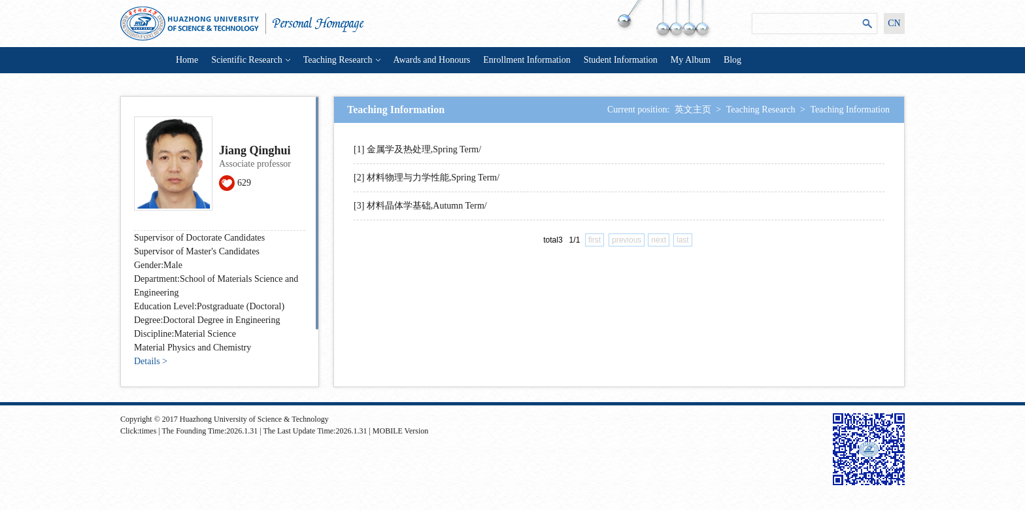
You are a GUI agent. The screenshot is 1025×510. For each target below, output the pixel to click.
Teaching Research (341, 60)
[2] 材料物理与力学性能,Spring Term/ (426, 177)
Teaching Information (850, 109)
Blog (732, 60)
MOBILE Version (400, 430)
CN (894, 23)
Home (187, 60)
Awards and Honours (432, 60)
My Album (691, 60)
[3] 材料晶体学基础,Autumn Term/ (420, 206)
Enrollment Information (526, 60)
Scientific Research (250, 60)
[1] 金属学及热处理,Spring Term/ (417, 149)
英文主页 (693, 109)
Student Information (621, 60)
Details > (150, 361)
